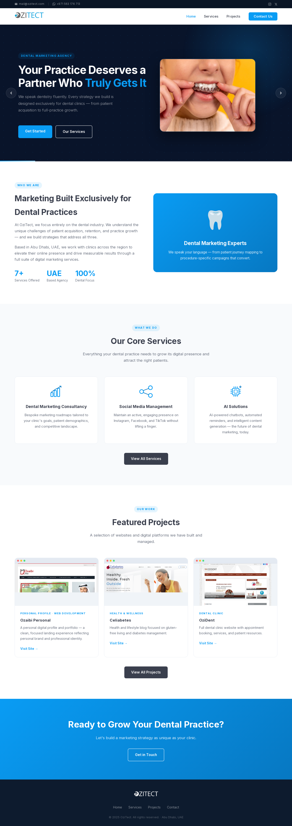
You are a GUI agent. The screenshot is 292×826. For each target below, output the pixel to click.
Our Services (74, 131)
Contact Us (263, 16)
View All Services (146, 459)
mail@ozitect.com (29, 3)
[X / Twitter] (275, 4)
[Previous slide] (11, 93)
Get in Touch (146, 755)
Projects (233, 16)
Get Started (35, 131)
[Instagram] (269, 4)
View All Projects (146, 672)
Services (211, 16)
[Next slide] (281, 93)
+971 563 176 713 (66, 3)
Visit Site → (29, 648)
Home (191, 16)
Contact (173, 807)
